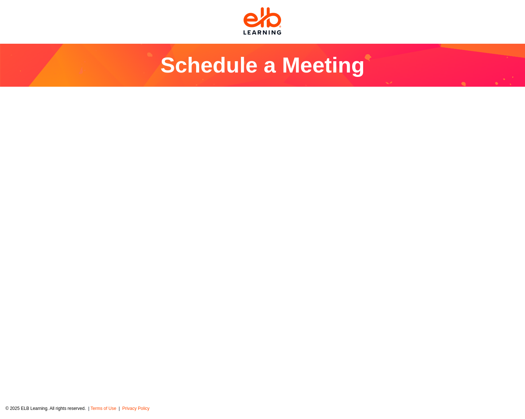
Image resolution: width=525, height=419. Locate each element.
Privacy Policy (135, 408)
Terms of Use (103, 408)
